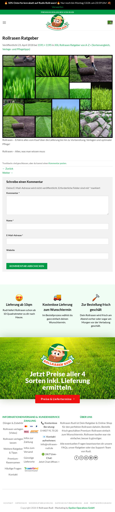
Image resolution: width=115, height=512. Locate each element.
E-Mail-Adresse (14, 235)
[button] (4, 22)
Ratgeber (80, 447)
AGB (86, 503)
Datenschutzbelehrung (68, 503)
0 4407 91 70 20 (49, 430)
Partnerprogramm (100, 503)
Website (10, 250)
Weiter (7, 172)
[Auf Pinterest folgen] (91, 458)
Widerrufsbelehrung (41, 503)
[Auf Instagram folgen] (81, 458)
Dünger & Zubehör (13, 422)
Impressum (21, 503)
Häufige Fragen (13, 468)
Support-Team (103, 447)
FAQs (64, 447)
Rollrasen (87, 426)
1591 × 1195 (45, 44)
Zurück (7, 168)
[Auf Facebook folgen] (76, 458)
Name (10, 220)
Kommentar (13, 193)
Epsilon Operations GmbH (82, 507)
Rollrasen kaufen (93, 434)
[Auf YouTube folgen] (95, 458)
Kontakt (13, 474)
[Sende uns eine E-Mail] (86, 458)
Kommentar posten (57, 163)
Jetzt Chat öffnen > (49, 461)
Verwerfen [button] (57, 6)
